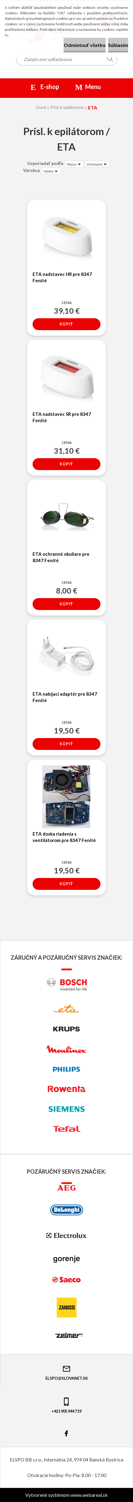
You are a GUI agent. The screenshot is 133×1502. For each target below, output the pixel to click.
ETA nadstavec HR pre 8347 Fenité (62, 277)
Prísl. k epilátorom (67, 107)
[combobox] (74, 164)
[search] (110, 60)
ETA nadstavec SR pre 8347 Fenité (62, 417)
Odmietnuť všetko (85, 45)
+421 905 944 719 (66, 1405)
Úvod (41, 107)
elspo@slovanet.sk (66, 1372)
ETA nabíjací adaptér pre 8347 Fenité (65, 697)
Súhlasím (118, 45)
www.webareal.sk (89, 1495)
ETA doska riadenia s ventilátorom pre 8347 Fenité (64, 837)
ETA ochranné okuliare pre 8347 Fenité (61, 557)
